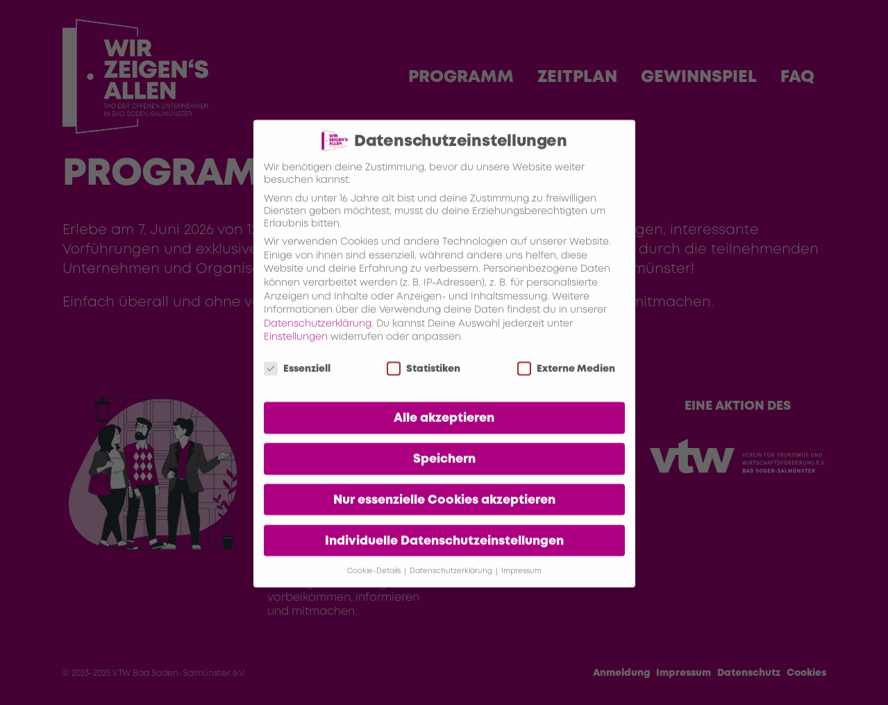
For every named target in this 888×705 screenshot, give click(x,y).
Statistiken (423, 385)
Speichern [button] (444, 475)
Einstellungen (296, 353)
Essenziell (297, 385)
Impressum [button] (521, 587)
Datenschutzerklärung (317, 339)
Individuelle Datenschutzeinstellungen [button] (444, 557)
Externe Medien (566, 385)
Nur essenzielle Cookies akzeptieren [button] (444, 516)
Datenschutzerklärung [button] (452, 587)
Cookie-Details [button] (375, 587)
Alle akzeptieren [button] (444, 434)
